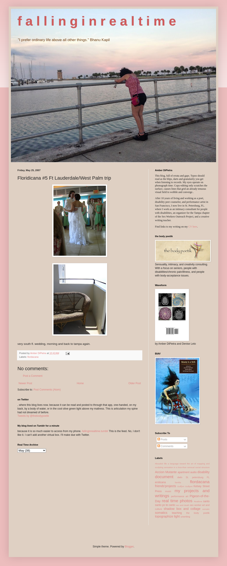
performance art (179, 496)
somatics (161, 512)
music (168, 491)
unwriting (185, 516)
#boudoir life (161, 463)
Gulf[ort (180, 486)
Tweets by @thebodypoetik (33, 415)
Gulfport (189, 486)
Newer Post (25, 383)
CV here (192, 226)
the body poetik (198, 513)
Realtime (198, 501)
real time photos (177, 500)
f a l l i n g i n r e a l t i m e (96, 21)
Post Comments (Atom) (47, 389)
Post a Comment (32, 375)
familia (178, 482)
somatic (206, 509)
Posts (162, 439)
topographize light (167, 516)
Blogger (129, 546)
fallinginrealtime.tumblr (95, 431)
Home (80, 383)
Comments (165, 446)
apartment (183, 472)
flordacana (33, 357)
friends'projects (165, 486)
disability (204, 472)
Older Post (134, 383)
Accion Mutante (166, 472)
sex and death (182, 505)
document (164, 476)
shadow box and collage (182, 508)
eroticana (160, 482)
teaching (177, 512)
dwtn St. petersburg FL (193, 477)
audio (193, 472)
